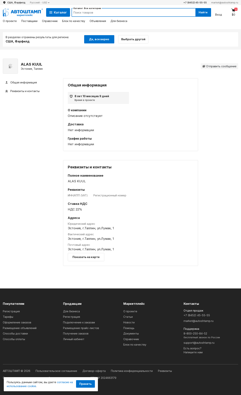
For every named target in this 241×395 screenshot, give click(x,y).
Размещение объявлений (20, 328)
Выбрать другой (133, 39)
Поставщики (29, 21)
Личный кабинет (73, 339)
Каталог (58, 12)
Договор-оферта (94, 370)
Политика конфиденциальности (132, 370)
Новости (129, 322)
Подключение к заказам (79, 322)
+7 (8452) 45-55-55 (195, 2)
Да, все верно (99, 39)
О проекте (10, 21)
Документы (131, 333)
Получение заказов (75, 333)
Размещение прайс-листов (81, 328)
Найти (203, 12)
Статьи (128, 316)
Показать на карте (86, 257)
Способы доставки (15, 333)
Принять (85, 383)
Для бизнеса (119, 21)
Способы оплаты (14, 339)
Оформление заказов (17, 322)
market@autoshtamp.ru (224, 2)
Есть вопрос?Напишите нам (193, 350)
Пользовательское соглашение (57, 370)
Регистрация (11, 311)
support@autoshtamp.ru (199, 342)
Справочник (50, 21)
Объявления (98, 21)
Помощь (128, 328)
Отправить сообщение (219, 66)
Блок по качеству (73, 21)
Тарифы (8, 316)
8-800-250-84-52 (211, 335)
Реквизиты (165, 370)
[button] (40, 2)
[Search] (130, 12)
